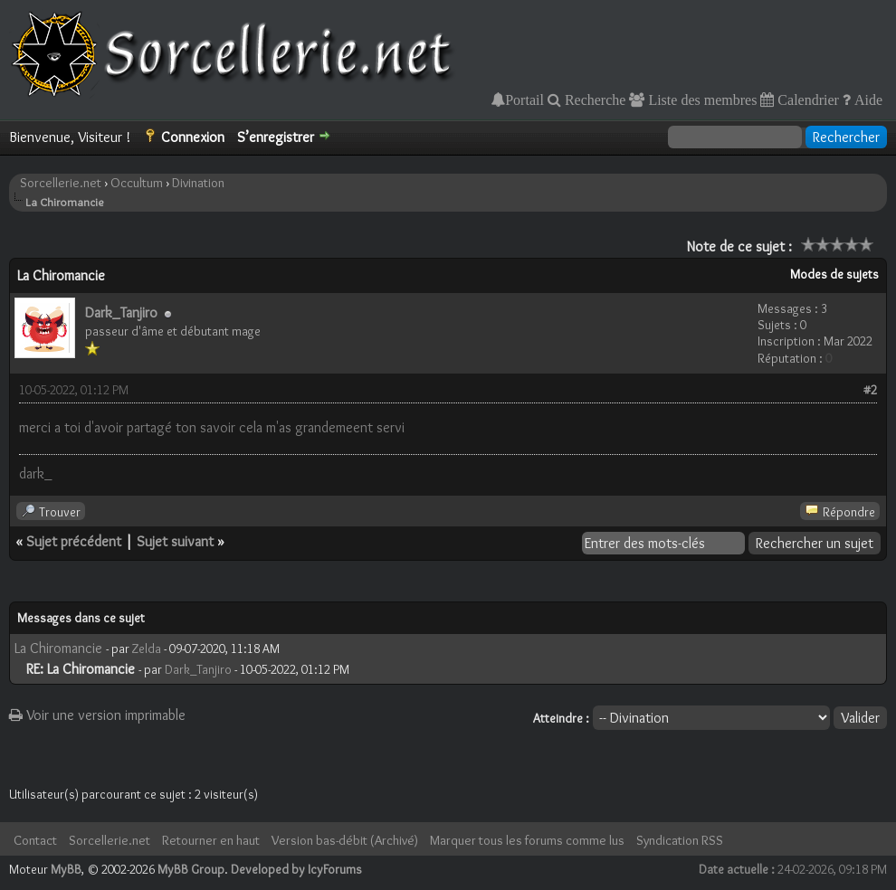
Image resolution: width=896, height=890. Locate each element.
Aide (866, 99)
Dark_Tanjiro (121, 312)
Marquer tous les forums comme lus (527, 840)
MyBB (66, 869)
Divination (198, 183)
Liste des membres (700, 99)
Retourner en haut (211, 840)
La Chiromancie (58, 648)
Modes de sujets (834, 274)
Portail (524, 99)
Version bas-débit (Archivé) (345, 840)
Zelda (146, 648)
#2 (870, 390)
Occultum (136, 183)
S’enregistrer (275, 137)
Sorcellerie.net (60, 183)
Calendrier (806, 99)
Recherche (593, 99)
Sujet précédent (73, 541)
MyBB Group (190, 869)
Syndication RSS (679, 840)
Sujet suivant (175, 541)
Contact (35, 840)
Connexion (192, 137)
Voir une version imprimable (97, 715)
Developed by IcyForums (296, 869)
